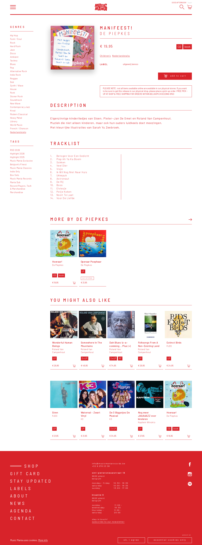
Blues (13, 64)
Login (190, 2)
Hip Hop (14, 35)
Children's (105, 56)
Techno (14, 60)
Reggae (14, 78)
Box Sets (14, 175)
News (18, 503)
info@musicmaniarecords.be (108, 463)
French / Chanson (19, 128)
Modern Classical (19, 114)
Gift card (25, 473)
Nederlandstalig (18, 132)
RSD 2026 (15, 150)
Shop (31, 465)
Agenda (21, 510)
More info (43, 540)
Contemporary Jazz (20, 107)
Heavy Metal (16, 118)
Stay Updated (31, 480)
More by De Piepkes (79, 219)
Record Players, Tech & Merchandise (21, 187)
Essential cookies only (170, 540)
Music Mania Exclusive (21, 160)
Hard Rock (15, 46)
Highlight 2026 (17, 153)
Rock (12, 42)
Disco (13, 53)
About (19, 495)
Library (13, 121)
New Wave (15, 103)
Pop (12, 67)
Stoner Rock (16, 96)
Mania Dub (15, 182)
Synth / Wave (16, 85)
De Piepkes (115, 33)
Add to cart (175, 76)
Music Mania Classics (21, 168)
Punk (12, 92)
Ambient (14, 57)
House (13, 89)
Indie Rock (15, 75)
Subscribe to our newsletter (108, 521)
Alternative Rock (18, 71)
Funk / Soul (16, 39)
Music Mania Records (21, 178)
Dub (12, 82)
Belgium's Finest (18, 164)
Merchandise (16, 192)
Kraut (13, 110)
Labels (21, 488)
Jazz (12, 50)
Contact (23, 518)
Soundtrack (16, 100)
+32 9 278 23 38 (101, 466)
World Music (16, 125)
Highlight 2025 (17, 157)
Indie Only (15, 171)
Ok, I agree (131, 540)
